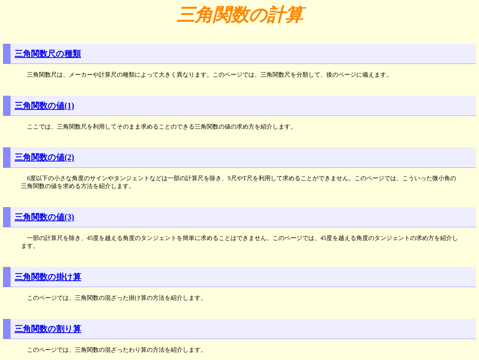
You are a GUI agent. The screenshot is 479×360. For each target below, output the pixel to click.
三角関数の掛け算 (48, 276)
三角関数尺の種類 (48, 53)
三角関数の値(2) (44, 157)
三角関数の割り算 (48, 328)
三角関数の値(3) (44, 217)
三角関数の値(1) (44, 105)
